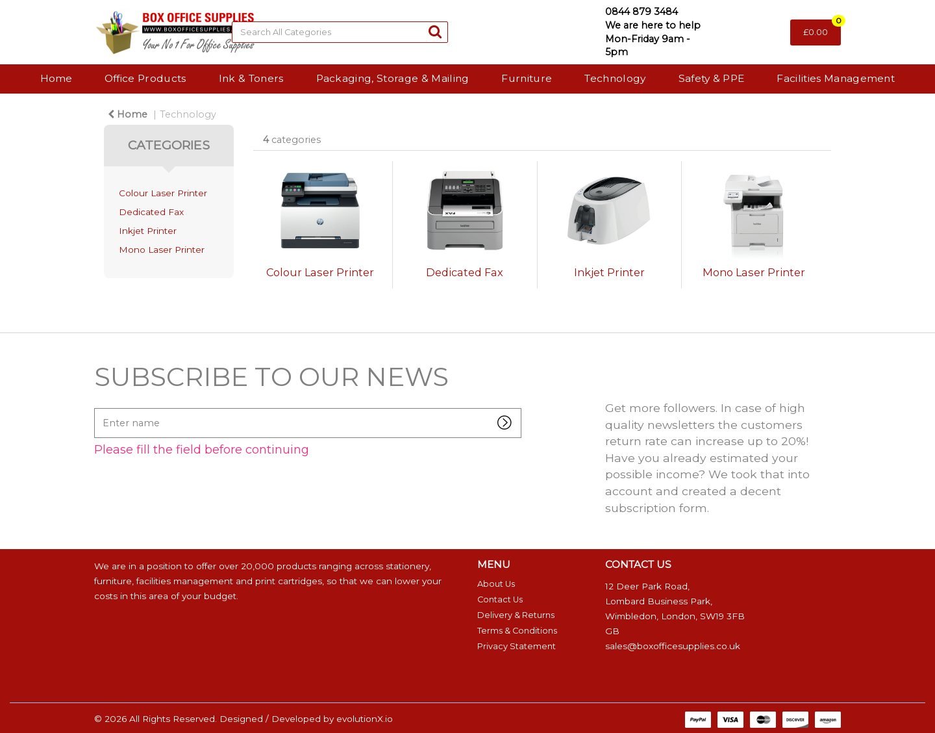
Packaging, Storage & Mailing (392, 78)
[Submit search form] (435, 31)
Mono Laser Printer (162, 249)
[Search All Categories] (340, 32)
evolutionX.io (364, 719)
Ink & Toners (251, 78)
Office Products (145, 78)
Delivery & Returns (516, 615)
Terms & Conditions (517, 631)
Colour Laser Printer (163, 193)
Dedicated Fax (151, 212)
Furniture (526, 78)
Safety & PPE (712, 78)
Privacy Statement (516, 646)
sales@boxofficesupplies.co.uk (672, 646)
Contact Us (500, 599)
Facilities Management (836, 78)
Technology (614, 78)
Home (56, 78)
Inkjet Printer (148, 230)
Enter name (97, 407)
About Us (496, 584)
